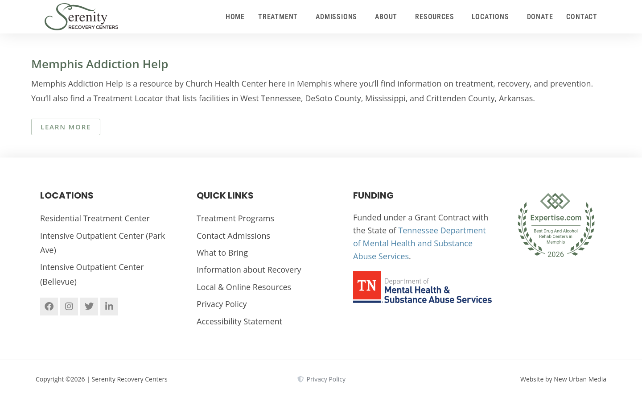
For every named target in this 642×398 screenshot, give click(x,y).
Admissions (339, 16)
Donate (540, 16)
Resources (436, 16)
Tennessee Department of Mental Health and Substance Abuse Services (419, 243)
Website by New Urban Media (563, 379)
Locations (492, 16)
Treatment (280, 16)
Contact (581, 16)
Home (235, 16)
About (388, 16)
